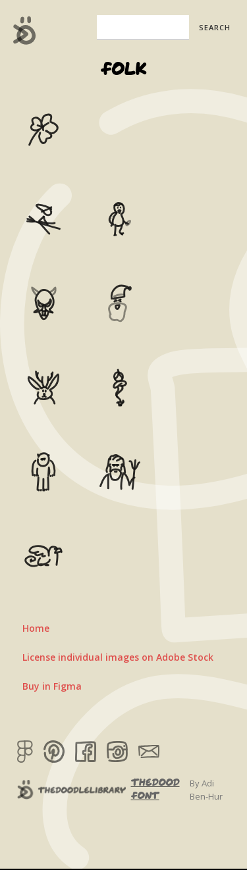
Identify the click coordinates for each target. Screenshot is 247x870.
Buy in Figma (52, 686)
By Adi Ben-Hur (206, 789)
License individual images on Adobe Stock (117, 657)
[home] (21, 30)
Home (35, 628)
